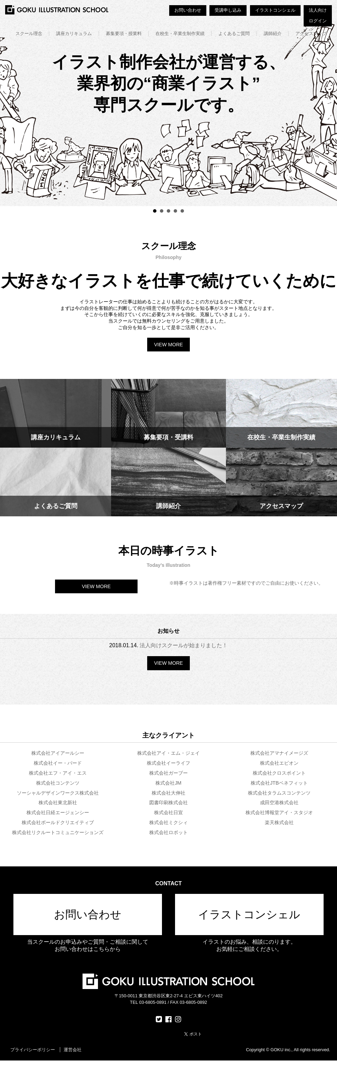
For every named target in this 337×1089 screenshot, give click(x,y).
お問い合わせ (187, 10)
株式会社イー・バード (58, 763)
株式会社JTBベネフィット (279, 783)
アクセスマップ (311, 33)
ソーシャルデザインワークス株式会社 (58, 793)
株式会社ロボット (168, 832)
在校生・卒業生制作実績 (180, 33)
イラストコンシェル (275, 10)
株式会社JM (168, 783)
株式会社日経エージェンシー (57, 812)
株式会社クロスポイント (279, 773)
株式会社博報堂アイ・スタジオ (279, 812)
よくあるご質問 (234, 33)
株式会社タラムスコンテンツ (279, 793)
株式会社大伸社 (168, 793)
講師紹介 (273, 33)
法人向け (318, 10)
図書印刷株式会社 (168, 802)
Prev (8, 103)
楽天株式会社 (279, 822)
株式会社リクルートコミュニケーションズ (58, 832)
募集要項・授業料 (124, 33)
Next (328, 103)
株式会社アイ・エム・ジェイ (168, 753)
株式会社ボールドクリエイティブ (58, 822)
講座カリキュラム (74, 33)
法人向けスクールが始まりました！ (184, 645)
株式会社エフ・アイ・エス (58, 773)
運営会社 (72, 1049)
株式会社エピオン (279, 763)
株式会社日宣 (168, 812)
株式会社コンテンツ (57, 783)
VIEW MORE (168, 344)
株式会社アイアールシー (57, 753)
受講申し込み (228, 10)
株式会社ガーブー (168, 773)
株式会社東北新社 (58, 802)
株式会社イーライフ (168, 763)
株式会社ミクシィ (168, 822)
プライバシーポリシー (32, 1049)
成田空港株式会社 (279, 802)
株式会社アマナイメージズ (279, 753)
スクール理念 (28, 33)
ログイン (318, 20)
